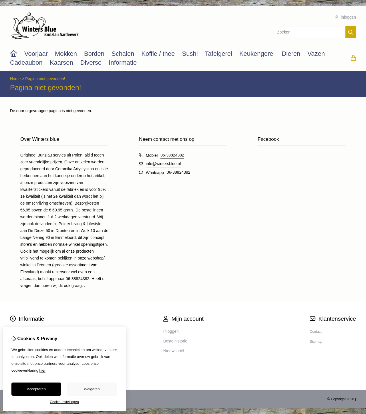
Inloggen (171, 331)
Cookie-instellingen (64, 402)
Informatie (123, 62)
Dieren (291, 53)
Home (15, 78)
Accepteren (36, 389)
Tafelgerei (218, 53)
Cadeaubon (26, 62)
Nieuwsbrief (173, 350)
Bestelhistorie (175, 341)
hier (42, 370)
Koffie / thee (158, 53)
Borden (94, 53)
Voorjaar (36, 53)
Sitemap (316, 342)
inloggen (345, 17)
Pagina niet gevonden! (45, 78)
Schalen (123, 53)
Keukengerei (257, 53)
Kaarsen (61, 62)
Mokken (66, 53)
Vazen (316, 53)
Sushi (190, 53)
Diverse (91, 62)
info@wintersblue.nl (163, 163)
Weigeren (92, 389)
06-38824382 (172, 155)
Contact (315, 332)
